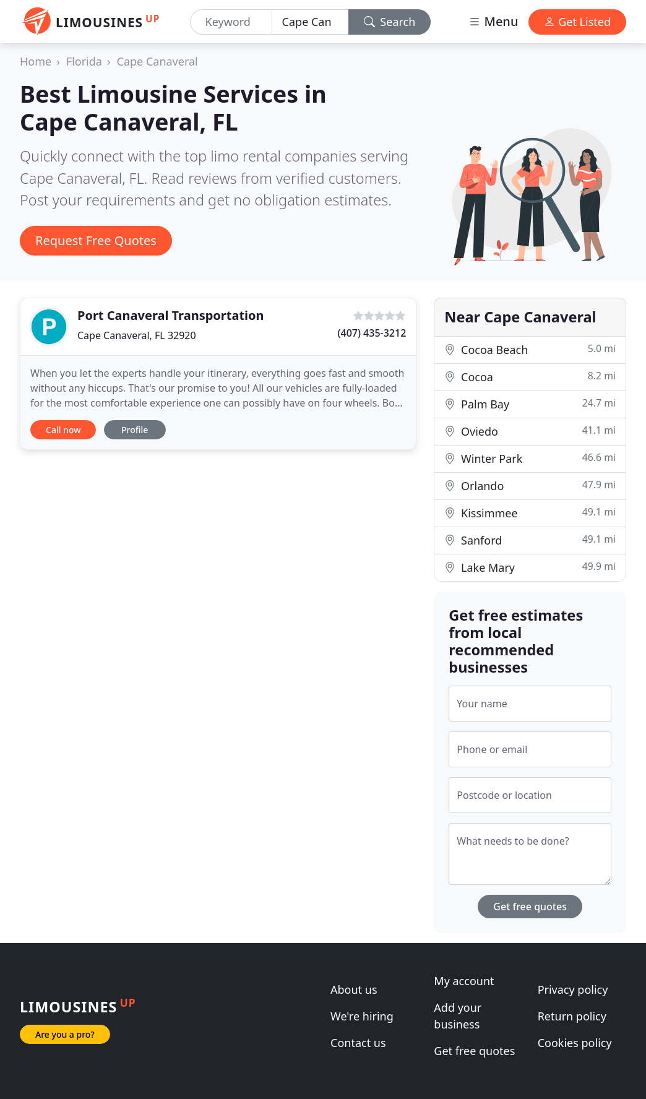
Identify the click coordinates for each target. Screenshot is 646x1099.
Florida (84, 61)
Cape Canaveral (157, 61)
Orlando (530, 485)
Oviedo (530, 431)
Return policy (572, 1016)
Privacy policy (573, 989)
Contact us (358, 1042)
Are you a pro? (65, 1034)
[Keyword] (231, 22)
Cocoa (530, 376)
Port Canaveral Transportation (170, 315)
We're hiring (362, 1016)
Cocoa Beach (530, 349)
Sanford (530, 540)
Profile (134, 430)
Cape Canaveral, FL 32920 (136, 335)
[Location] (310, 22)
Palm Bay (530, 404)
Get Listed (577, 21)
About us (353, 989)
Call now (63, 430)
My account (464, 980)
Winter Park (530, 458)
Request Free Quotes (96, 240)
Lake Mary (530, 567)
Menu (493, 21)
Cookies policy (575, 1042)
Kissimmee (530, 512)
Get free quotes (530, 906)
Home (35, 61)
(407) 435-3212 (372, 333)
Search (390, 21)
